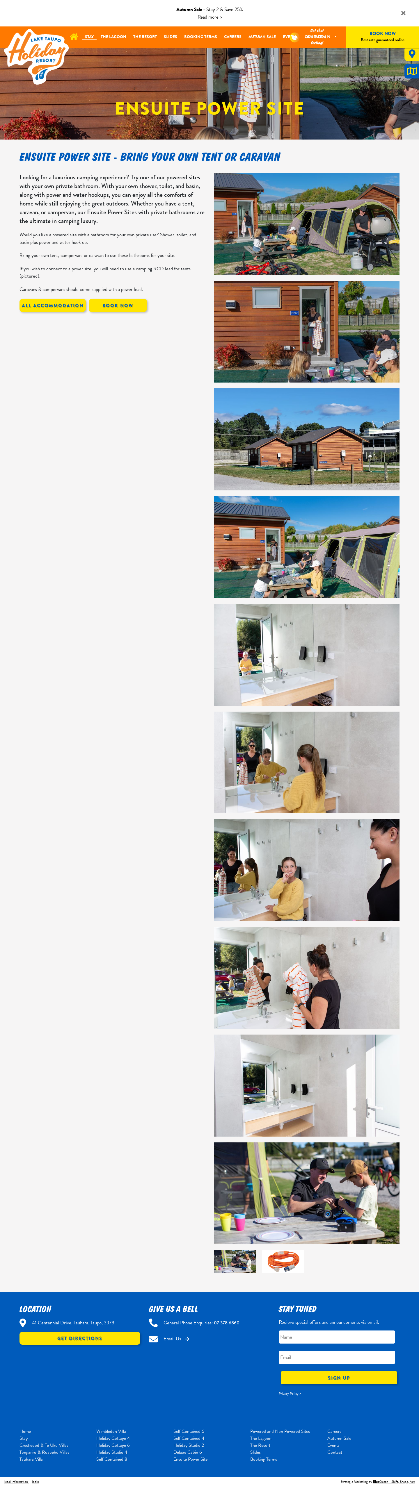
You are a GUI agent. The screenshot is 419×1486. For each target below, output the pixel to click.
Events (333, 1445)
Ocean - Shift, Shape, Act (394, 1481)
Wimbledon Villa (111, 1431)
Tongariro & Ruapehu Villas (44, 1452)
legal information (16, 1481)
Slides (170, 37)
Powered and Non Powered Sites (280, 1431)
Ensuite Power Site (190, 1459)
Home (25, 1431)
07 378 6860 (226, 1322)
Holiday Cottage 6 (113, 1445)
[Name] (337, 1337)
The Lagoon (113, 37)
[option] (307, 1193)
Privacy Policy (290, 1393)
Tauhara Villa (31, 1459)
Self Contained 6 (188, 1431)
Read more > (210, 17)
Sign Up (339, 1378)
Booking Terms (200, 37)
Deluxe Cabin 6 (187, 1452)
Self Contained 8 (111, 1459)
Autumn (319, 36)
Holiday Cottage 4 (113, 1438)
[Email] (337, 1357)
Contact (334, 1452)
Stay (89, 37)
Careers (233, 37)
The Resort (145, 37)
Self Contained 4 (188, 1438)
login (35, 1481)
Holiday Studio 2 (188, 1445)
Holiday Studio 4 (111, 1452)
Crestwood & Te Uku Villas (43, 1445)
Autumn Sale (262, 37)
